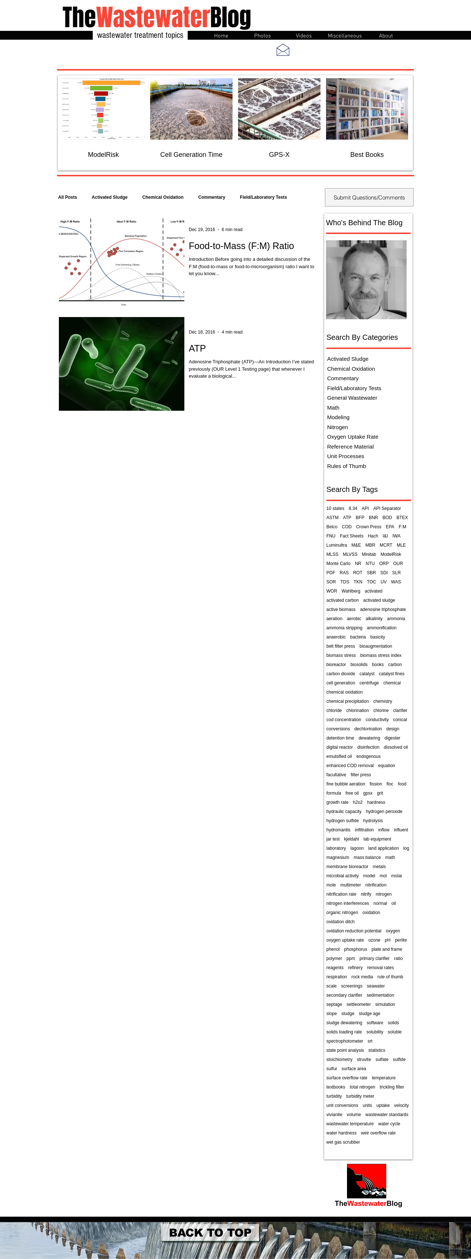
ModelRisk (390, 554)
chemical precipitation (347, 701)
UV (383, 581)
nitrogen (384, 894)
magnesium (337, 857)
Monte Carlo (338, 563)
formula (333, 793)
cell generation (340, 683)
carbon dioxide (340, 673)
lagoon (357, 848)
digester (392, 738)
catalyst (367, 673)
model (369, 875)
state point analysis (345, 1050)
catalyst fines (391, 673)
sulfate (381, 1059)
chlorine (381, 710)
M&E (356, 545)
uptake (383, 1105)
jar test (333, 839)
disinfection (368, 747)
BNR (373, 517)
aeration (334, 618)
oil (394, 903)
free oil (352, 793)
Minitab (369, 554)
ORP (384, 563)
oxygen (393, 931)
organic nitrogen (342, 912)
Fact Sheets (352, 536)
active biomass (340, 609)
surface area (353, 1068)
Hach (373, 536)
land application (383, 848)
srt (370, 1041)
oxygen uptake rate (345, 940)
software (374, 1022)
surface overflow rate (346, 1077)
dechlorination (368, 728)
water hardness (341, 1133)
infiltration (364, 829)
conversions (338, 728)
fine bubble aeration (345, 784)
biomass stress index (380, 655)
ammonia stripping (344, 627)
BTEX (402, 517)
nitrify (366, 894)
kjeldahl (351, 839)
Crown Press (369, 526)
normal (380, 903)
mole (331, 885)
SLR (396, 572)
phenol (333, 949)
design (392, 728)
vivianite (334, 1114)
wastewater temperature (350, 1123)
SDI (384, 572)
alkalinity (374, 618)
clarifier (400, 710)
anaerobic (336, 637)
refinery (355, 967)
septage (334, 1004)
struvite (364, 1059)
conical (400, 719)
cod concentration (343, 719)
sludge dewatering (344, 1022)
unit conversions (342, 1105)
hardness (376, 802)
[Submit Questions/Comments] (369, 197)
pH (387, 940)
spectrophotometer (344, 1041)
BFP (360, 517)
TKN (358, 581)
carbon (395, 664)
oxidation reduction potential (353, 931)
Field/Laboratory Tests (263, 197)
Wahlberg (350, 591)
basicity (377, 637)
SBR (371, 572)
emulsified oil (339, 756)
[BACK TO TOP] (210, 1232)
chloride (334, 710)
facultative (336, 774)
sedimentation (380, 995)
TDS (344, 581)
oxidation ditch (340, 921)
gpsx (367, 793)
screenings (351, 986)
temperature (384, 1077)
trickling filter (392, 1087)
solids (393, 1022)
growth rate (337, 802)
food (402, 784)
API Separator (387, 508)
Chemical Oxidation (163, 197)
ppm (351, 958)
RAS (344, 572)
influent (401, 829)
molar (396, 875)
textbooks (335, 1087)
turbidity (334, 1096)
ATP (347, 517)
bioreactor (336, 664)
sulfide (399, 1059)
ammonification (382, 627)
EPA (390, 526)
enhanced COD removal (350, 765)
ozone (374, 940)
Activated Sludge (109, 197)
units (367, 1105)
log (406, 848)
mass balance (367, 857)
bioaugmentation (376, 646)
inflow (384, 829)
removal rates (380, 967)
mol (383, 875)
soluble (395, 1032)
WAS (396, 581)
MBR (370, 545)
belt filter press (340, 646)
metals (379, 866)
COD (347, 526)
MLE (401, 545)
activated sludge (379, 600)
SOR (331, 581)
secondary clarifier (344, 995)
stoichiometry (339, 1059)
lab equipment (377, 839)
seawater (376, 986)
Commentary (211, 197)
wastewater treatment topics (140, 35)
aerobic (354, 618)
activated (373, 591)
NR (358, 563)
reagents (335, 967)
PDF (330, 572)
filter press (361, 774)
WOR (331, 591)
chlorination (357, 710)
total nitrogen (362, 1087)
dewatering (369, 738)
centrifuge (369, 683)
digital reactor (339, 747)
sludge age (369, 1013)
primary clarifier (375, 958)
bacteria (358, 637)
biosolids (359, 664)
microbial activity (342, 875)
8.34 (353, 508)
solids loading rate (344, 1032)
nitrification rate (341, 894)
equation (386, 765)
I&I (385, 536)
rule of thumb (390, 976)
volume (354, 1114)
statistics (376, 1050)
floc (389, 784)
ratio (398, 958)
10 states (335, 508)
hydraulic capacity (343, 811)
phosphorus (355, 949)
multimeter (350, 885)
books (378, 664)
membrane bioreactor (347, 866)
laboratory (336, 848)
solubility (374, 1032)
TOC (371, 581)
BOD (387, 517)
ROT (357, 572)
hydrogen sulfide (342, 820)
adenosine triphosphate (383, 609)
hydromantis (338, 829)
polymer (334, 958)
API (365, 508)
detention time (340, 738)
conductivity (377, 719)
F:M (403, 526)
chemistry (382, 701)
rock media (362, 976)
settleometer (359, 1004)
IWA (396, 536)
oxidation (371, 912)
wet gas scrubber (343, 1142)
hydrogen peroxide (384, 811)
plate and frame (387, 949)
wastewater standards (386, 1114)
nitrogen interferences (347, 903)
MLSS (332, 554)
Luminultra (336, 545)
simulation (385, 1004)
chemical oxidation (344, 692)
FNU (331, 536)
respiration (336, 976)
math (390, 857)
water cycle (389, 1123)
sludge (347, 1013)
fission (375, 784)
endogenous (368, 756)
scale (331, 986)
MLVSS (350, 554)
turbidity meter (360, 1096)
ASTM (332, 517)
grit (380, 793)
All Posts (67, 197)
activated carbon (342, 600)
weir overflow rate (378, 1133)
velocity (401, 1105)
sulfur (331, 1068)
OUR (398, 563)
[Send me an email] (283, 49)
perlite (401, 940)
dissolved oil (396, 747)
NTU (370, 563)
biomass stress (341, 655)
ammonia (396, 618)
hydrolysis (373, 820)
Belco (331, 526)
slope (331, 1013)
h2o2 (358, 802)
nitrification (375, 885)
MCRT (386, 545)
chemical (392, 683)
